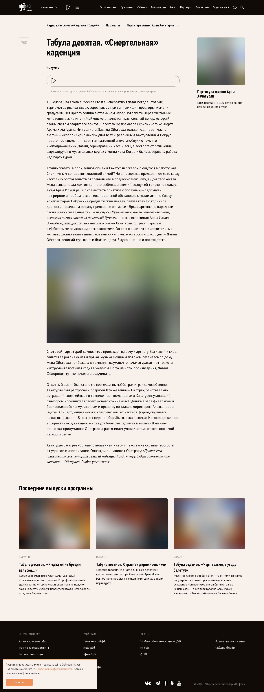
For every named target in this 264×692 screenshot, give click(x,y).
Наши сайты (49, 7)
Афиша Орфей (89, 654)
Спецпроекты (158, 7)
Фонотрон (144, 647)
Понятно (19, 682)
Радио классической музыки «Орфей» (73, 25)
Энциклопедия (221, 7)
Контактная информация (31, 654)
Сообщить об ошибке (225, 647)
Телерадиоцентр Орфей (94, 641)
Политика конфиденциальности (34, 647)
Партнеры (185, 7)
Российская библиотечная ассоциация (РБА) (160, 641)
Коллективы (202, 7)
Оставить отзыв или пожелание (230, 641)
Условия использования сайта (32, 641)
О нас (173, 7)
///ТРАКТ (144, 654)
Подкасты (113, 25)
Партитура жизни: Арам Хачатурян (150, 25)
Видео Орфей (89, 647)
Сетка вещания (108, 7)
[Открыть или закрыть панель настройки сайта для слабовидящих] (234, 7)
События (142, 7)
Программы (127, 7)
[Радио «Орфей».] (68, 7)
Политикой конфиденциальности (55, 669)
